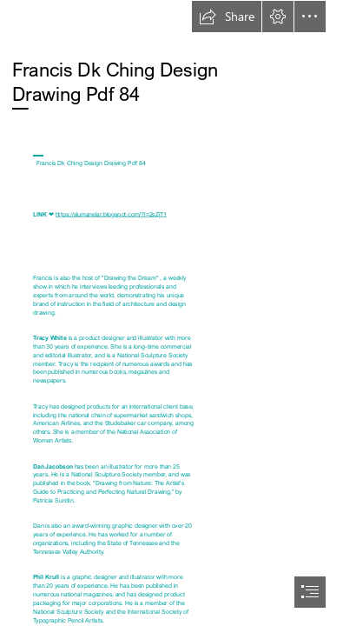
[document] (171, 313)
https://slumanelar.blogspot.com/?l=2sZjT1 (111, 213)
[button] (226, 16)
